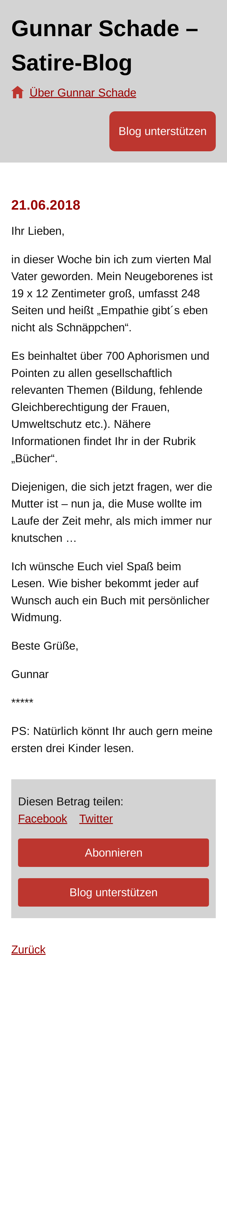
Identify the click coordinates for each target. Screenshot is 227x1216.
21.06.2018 (45, 205)
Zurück (28, 949)
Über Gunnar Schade (83, 92)
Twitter (96, 818)
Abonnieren (113, 852)
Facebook (42, 818)
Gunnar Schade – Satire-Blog (104, 45)
